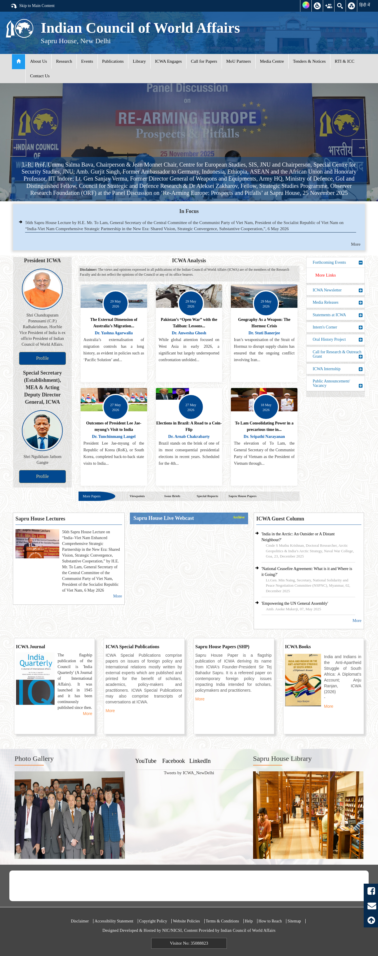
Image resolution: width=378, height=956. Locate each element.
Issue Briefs (172, 496)
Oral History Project (338, 339)
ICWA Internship (338, 369)
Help (248, 921)
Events (87, 61)
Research (64, 61)
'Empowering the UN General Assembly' (295, 603)
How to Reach (270, 921)
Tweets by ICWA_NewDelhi (189, 772)
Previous (16, 148)
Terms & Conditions (222, 921)
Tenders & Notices (309, 61)
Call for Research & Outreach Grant (338, 354)
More (356, 244)
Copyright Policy (153, 921)
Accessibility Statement (114, 921)
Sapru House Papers (243, 496)
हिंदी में (364, 5)
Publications (113, 61)
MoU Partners (238, 61)
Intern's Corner (338, 327)
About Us (38, 61)
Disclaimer (80, 921)
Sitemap (294, 921)
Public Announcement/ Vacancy (338, 383)
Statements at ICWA (338, 315)
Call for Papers (204, 61)
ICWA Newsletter (338, 290)
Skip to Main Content (32, 6)
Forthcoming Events (338, 262)
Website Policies (186, 921)
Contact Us (40, 76)
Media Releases (338, 302)
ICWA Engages (168, 61)
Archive (239, 517)
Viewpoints (137, 496)
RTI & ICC (344, 61)
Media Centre (272, 61)
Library (139, 61)
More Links (325, 275)
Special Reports (207, 496)
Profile (42, 358)
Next (362, 148)
